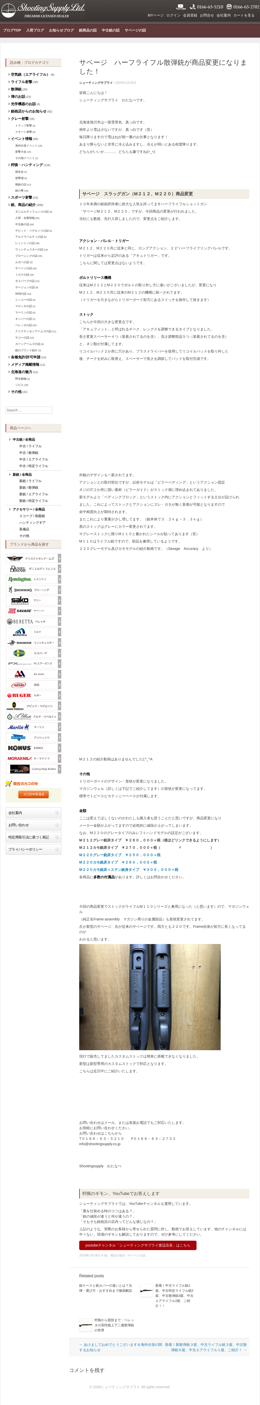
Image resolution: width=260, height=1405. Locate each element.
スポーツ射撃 (21, 197)
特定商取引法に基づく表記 (28, 837)
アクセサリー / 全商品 (29, 509)
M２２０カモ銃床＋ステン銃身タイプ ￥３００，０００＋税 (128, 870)
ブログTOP (12, 30)
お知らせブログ (61, 30)
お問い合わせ (18, 825)
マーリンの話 (23, 312)
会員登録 (190, 15)
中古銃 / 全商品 (24, 439)
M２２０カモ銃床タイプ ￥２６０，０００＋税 (118, 862)
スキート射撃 (23, 131)
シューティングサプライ (43, 10)
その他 (16, 392)
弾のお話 (18, 96)
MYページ (156, 15)
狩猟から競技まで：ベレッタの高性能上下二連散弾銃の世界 (114, 1325)
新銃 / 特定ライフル (33, 501)
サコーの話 (22, 337)
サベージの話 (135, 30)
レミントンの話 (25, 243)
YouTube (180, 7)
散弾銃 (16, 89)
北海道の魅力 (21, 372)
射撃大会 (20, 151)
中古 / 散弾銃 (29, 453)
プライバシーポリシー (25, 849)
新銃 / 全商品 (22, 474)
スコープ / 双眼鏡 (32, 516)
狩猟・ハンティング (27, 165)
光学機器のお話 (23, 104)
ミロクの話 (22, 274)
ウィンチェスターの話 (29, 249)
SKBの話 (20, 293)
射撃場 (19, 178)
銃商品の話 (88, 30)
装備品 (24, 529)
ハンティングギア (32, 522)
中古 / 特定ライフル (33, 466)
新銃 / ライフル (30, 481)
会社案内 (224, 15)
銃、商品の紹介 (115, 1255)
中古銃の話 (111, 30)
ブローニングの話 (26, 255)
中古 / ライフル (30, 446)
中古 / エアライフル (33, 459)
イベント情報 (21, 139)
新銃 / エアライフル (33, 494)
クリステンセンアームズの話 (33, 331)
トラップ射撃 (23, 125)
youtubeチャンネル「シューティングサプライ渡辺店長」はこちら (137, 1245)
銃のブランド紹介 (26, 350)
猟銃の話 (20, 184)
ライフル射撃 (21, 82)
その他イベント (25, 157)
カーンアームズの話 (27, 343)
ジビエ (19, 384)
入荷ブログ (35, 30)
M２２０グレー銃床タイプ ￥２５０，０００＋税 (119, 855)
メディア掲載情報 (25, 364)
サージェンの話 (25, 287)
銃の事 (19, 190)
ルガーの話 (22, 262)
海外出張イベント (26, 145)
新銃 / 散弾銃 (29, 487)
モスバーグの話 (25, 280)
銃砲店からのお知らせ (28, 111)
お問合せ (207, 15)
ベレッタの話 (23, 325)
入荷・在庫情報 (25, 217)
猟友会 (19, 171)
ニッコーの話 (23, 299)
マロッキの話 (23, 306)
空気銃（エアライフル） (30, 74)
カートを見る (244, 15)
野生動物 (20, 378)
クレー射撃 (20, 119)
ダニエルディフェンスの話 (32, 211)
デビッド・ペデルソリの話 (32, 230)
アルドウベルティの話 (29, 236)
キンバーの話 (23, 318)
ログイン (173, 15)
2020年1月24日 (125, 83)
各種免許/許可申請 (25, 357)
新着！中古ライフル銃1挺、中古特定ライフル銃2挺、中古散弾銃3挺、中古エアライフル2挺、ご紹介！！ (174, 1296)
